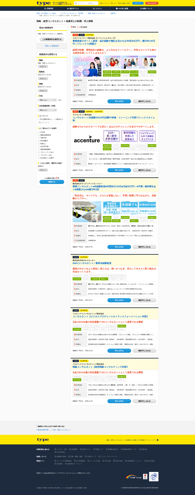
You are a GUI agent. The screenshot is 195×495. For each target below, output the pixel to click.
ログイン (138, 3)
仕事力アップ (91, 456)
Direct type (119, 461)
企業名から (59, 119)
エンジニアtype (95, 461)
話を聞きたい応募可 (47, 158)
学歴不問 (43, 138)
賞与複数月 (44, 141)
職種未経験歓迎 (45, 135)
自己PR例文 (61, 452)
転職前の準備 (61, 456)
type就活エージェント (74, 464)
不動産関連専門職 (43, 430)
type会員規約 (69, 488)
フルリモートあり (46, 155)
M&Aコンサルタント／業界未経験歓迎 (92, 263)
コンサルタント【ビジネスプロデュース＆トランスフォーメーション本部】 (111, 316)
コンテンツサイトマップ (109, 456)
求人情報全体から (46, 119)
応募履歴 (74, 449)
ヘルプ (115, 3)
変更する (43, 66)
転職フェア (99, 449)
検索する (51, 182)
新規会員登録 (151, 3)
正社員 (42, 132)
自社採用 (50, 488)
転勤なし (43, 143)
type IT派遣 (150, 461)
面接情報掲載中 (45, 149)
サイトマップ (106, 3)
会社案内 (39, 488)
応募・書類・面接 (76, 456)
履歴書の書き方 (113, 449)
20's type (108, 461)
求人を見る (119, 101)
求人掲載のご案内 (125, 3)
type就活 (60, 464)
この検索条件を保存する (51, 39)
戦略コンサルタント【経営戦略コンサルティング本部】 (101, 367)
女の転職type (80, 461)
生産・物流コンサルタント (62, 430)
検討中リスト (86, 449)
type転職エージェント (134, 461)
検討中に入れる (144, 101)
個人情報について (59, 488)
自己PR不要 (44, 146)
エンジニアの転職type (64, 461)
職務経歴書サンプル (130, 449)
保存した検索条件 (52, 46)
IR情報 (45, 488)
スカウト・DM (62, 449)
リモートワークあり (47, 152)
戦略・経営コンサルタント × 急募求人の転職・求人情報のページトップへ (131, 440)
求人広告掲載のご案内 (80, 488)
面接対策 (144, 449)
